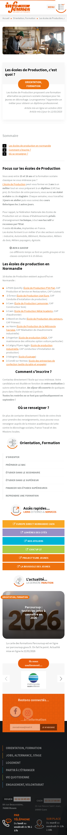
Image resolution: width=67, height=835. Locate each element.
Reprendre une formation (22, 495)
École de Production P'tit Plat (39, 288)
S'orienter (12, 457)
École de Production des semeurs (44, 318)
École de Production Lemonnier (31, 303)
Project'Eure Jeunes (33, 557)
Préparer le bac (16, 464)
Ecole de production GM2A (33, 337)
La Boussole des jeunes (33, 566)
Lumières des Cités (33, 532)
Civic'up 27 (33, 549)
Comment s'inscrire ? (20, 149)
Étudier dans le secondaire (23, 472)
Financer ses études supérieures (26, 488)
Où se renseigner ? (18, 153)
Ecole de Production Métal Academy (34, 311)
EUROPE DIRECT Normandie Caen (33, 524)
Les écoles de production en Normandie (30, 145)
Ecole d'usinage (27, 356)
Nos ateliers (33, 541)
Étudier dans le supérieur (22, 480)
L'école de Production (14, 184)
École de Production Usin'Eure (33, 295)
